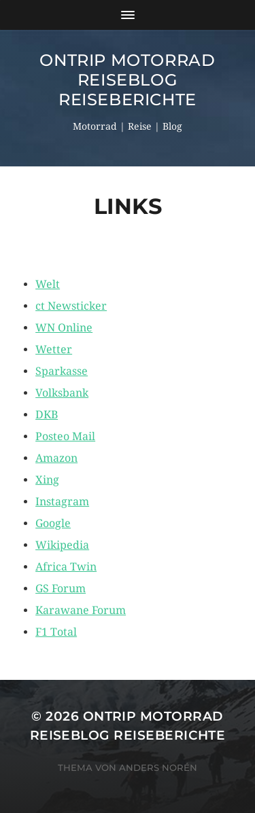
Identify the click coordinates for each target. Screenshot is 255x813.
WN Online (63, 327)
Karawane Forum (80, 610)
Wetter (53, 349)
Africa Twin (66, 566)
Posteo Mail (65, 436)
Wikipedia (62, 545)
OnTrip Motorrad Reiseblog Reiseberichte (127, 79)
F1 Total (56, 632)
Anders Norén (158, 767)
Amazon (56, 458)
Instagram (62, 501)
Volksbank (61, 392)
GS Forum (60, 588)
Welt (47, 284)
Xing (47, 479)
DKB (46, 414)
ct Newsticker (71, 306)
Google (53, 523)
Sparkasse (61, 371)
